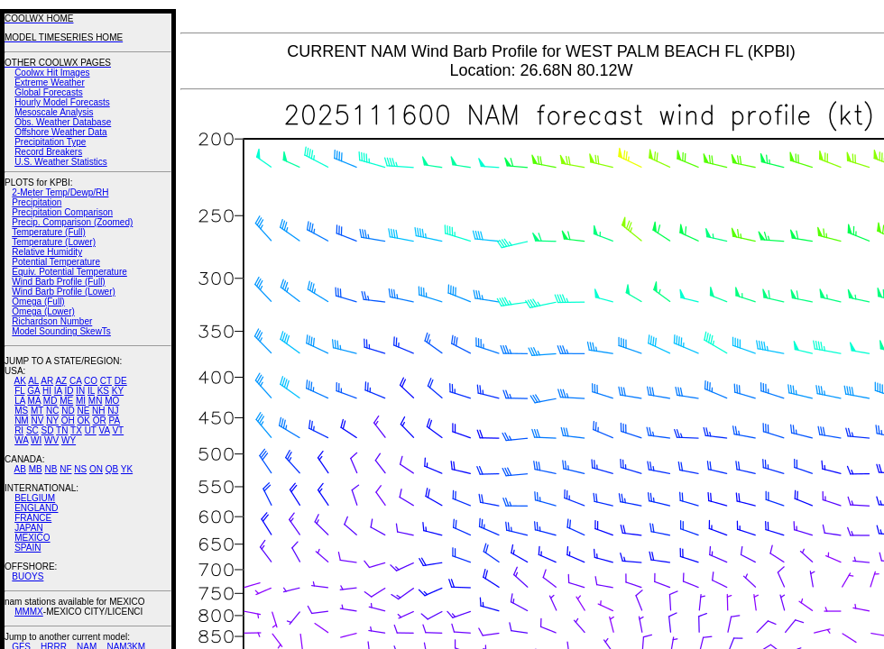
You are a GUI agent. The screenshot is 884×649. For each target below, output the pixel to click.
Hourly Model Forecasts (62, 102)
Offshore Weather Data (60, 132)
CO (90, 381)
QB (112, 469)
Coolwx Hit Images (51, 73)
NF (65, 469)
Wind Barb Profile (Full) (58, 282)
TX (76, 430)
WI (36, 440)
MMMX (28, 612)
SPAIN (27, 548)
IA (58, 391)
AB (20, 469)
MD (50, 401)
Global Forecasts (48, 92)
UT (91, 430)
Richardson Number (52, 321)
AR (47, 381)
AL (33, 381)
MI (81, 401)
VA (104, 430)
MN (95, 401)
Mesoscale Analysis (53, 112)
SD (47, 430)
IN (80, 391)
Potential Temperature (56, 262)
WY (68, 440)
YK (127, 469)
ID (68, 391)
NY (52, 420)
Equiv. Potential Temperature (69, 272)
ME (66, 401)
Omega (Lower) (43, 311)
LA (19, 401)
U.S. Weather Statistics (60, 162)
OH (68, 420)
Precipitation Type (50, 142)
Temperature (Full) (49, 232)
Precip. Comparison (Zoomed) (72, 222)
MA (34, 401)
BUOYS (27, 576)
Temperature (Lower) (54, 242)
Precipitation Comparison (62, 212)
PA (114, 420)
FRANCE (32, 518)
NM (21, 420)
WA (21, 440)
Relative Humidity (47, 252)
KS (103, 391)
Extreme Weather (49, 82)
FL (19, 391)
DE (121, 381)
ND (67, 411)
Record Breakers (48, 152)
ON (96, 469)
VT (118, 430)
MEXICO (32, 538)
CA (75, 381)
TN (62, 430)
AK (20, 381)
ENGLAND (36, 508)
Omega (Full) (38, 301)
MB (35, 469)
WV (51, 440)
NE (83, 411)
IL (91, 391)
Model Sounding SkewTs (61, 331)
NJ (112, 411)
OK (83, 420)
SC (32, 430)
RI (18, 430)
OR (99, 420)
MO (112, 401)
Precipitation (36, 202)
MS (21, 411)
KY (118, 391)
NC (52, 411)
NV (37, 420)
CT (106, 381)
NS (80, 469)
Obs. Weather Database (62, 122)
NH (98, 411)
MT (37, 411)
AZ (61, 381)
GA (33, 391)
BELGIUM (34, 498)
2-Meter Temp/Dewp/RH (60, 192)
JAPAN (28, 528)
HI (46, 391)
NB (50, 469)
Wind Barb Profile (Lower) (63, 292)
